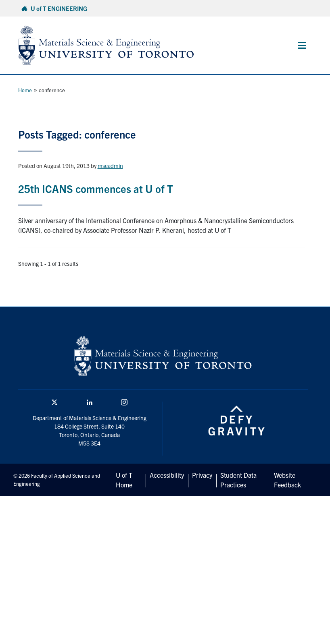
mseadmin (110, 165)
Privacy (202, 475)
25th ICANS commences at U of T (95, 188)
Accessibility (167, 475)
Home (25, 90)
